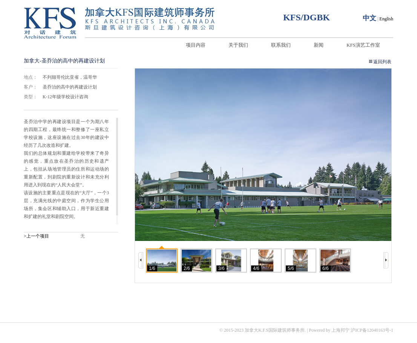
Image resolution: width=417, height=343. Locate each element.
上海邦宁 (340, 330)
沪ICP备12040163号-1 (372, 330)
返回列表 (382, 61)
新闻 (318, 45)
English (386, 18)
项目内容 (195, 45)
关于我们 (238, 45)
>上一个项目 (36, 236)
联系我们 (281, 45)
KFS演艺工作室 (363, 45)
